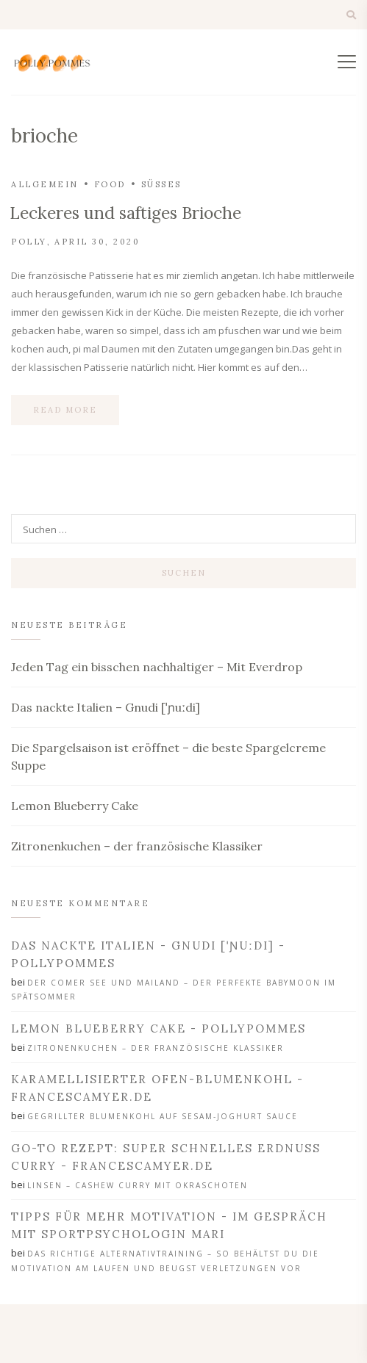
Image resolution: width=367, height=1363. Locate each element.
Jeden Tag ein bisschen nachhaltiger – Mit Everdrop (156, 666)
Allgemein (45, 184)
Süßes (161, 184)
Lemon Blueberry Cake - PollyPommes (158, 1028)
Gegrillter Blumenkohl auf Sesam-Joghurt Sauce (162, 1116)
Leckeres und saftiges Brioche (125, 212)
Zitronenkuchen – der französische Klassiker (137, 846)
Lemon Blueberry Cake (74, 805)
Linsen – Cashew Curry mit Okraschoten (137, 1185)
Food (110, 184)
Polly (29, 241)
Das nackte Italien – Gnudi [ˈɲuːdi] (105, 707)
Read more (65, 410)
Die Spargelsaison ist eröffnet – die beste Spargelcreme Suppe (168, 756)
